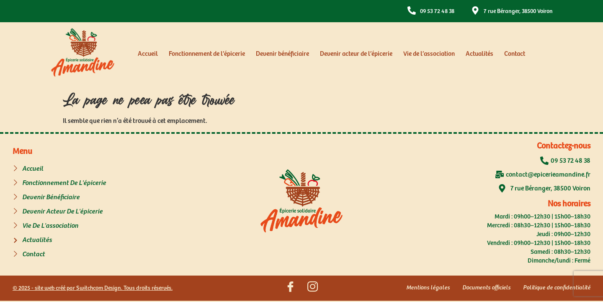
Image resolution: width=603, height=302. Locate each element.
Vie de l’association (429, 53)
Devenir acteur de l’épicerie (356, 53)
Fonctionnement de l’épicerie (207, 53)
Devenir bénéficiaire (282, 53)
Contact (514, 53)
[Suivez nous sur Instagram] (312, 288)
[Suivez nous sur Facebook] (290, 288)
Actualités (479, 53)
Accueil (148, 53)
